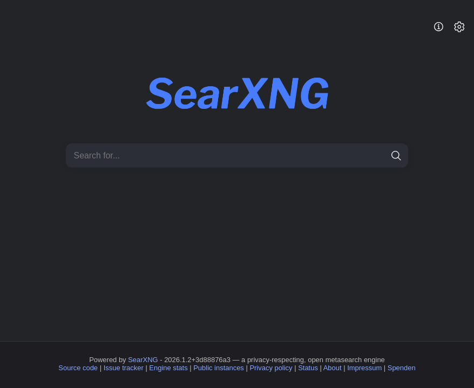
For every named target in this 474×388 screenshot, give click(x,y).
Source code (78, 368)
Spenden (402, 368)
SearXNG (143, 360)
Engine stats (168, 368)
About (332, 368)
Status (308, 368)
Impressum (364, 368)
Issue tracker (124, 368)
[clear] (377, 155)
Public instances (218, 368)
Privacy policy (270, 368)
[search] (396, 155)
